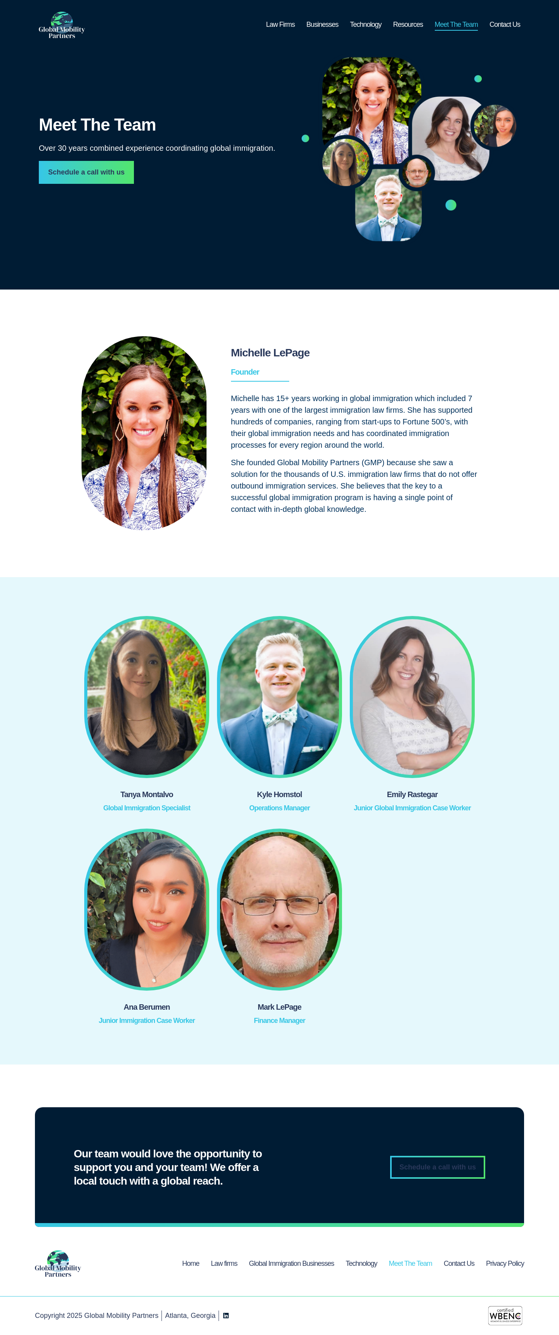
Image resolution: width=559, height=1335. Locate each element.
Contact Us (505, 24)
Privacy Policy (505, 1263)
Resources (408, 24)
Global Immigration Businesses (291, 1263)
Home (190, 1263)
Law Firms (280, 24)
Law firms (224, 1263)
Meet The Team (456, 24)
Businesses (322, 24)
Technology (365, 24)
